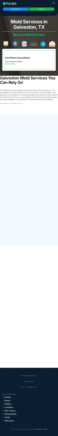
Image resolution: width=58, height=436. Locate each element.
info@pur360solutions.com (29, 375)
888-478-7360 (10, 64)
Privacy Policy (38, 429)
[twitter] (23, 387)
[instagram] (26, 387)
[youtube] (29, 387)
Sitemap (45, 429)
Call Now (42, 9)
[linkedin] (31, 387)
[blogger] (34, 387)
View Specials (15, 9)
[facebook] (21, 387)
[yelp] (37, 387)
